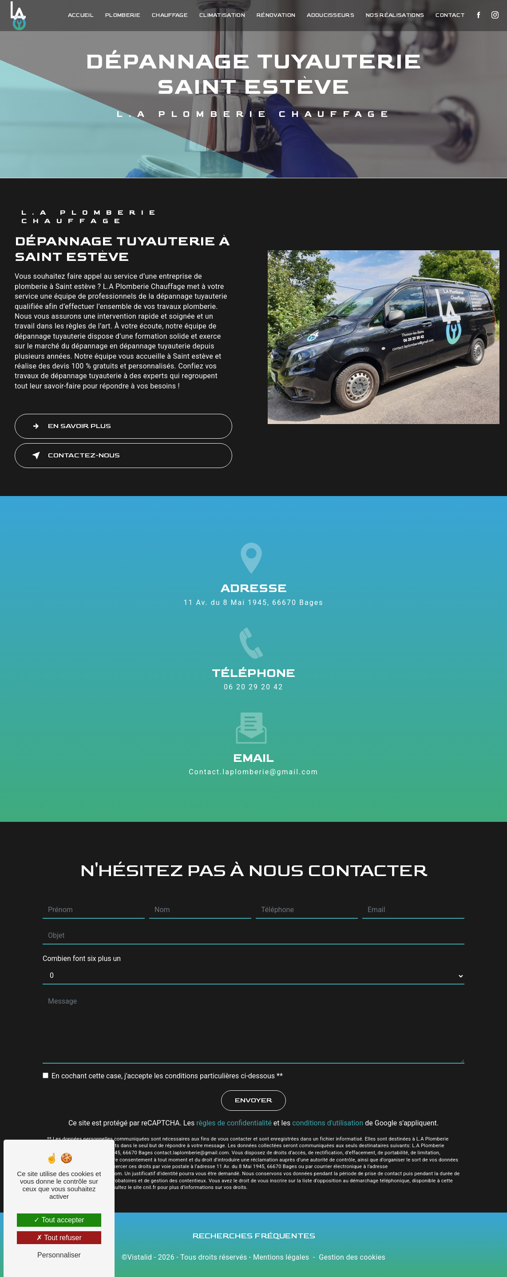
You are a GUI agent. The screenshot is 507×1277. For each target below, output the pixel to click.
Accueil (78, 15)
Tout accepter (59, 1220)
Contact (447, 15)
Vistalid (139, 1257)
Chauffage (167, 15)
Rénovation (273, 15)
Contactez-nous (74, 455)
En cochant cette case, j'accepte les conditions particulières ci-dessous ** (167, 1076)
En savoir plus (69, 426)
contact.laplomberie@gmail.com (253, 772)
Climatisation (219, 15)
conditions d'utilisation (327, 1123)
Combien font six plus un (82, 958)
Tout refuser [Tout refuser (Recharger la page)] (59, 1237)
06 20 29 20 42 (253, 687)
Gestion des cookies (352, 1257)
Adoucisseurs (327, 15)
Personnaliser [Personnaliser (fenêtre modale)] (59, 1255)
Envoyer (253, 1100)
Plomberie (119, 15)
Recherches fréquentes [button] (253, 1236)
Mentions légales (281, 1257)
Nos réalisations (392, 15)
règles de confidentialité (234, 1123)
